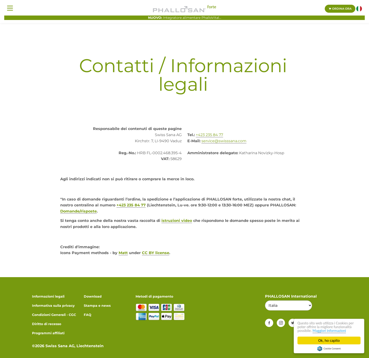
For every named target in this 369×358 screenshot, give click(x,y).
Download (93, 296)
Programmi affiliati (48, 333)
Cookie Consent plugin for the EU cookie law (329, 348)
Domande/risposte (78, 211)
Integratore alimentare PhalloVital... (184, 18)
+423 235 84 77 (209, 135)
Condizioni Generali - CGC (54, 315)
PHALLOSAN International (291, 296)
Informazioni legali (48, 296)
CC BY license (155, 253)
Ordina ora (340, 8)
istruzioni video (176, 220)
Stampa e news (97, 305)
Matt (123, 253)
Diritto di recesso (46, 324)
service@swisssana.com (223, 141)
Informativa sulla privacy (53, 305)
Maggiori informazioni (331, 330)
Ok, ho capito (329, 340)
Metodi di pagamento (154, 296)
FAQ (87, 315)
